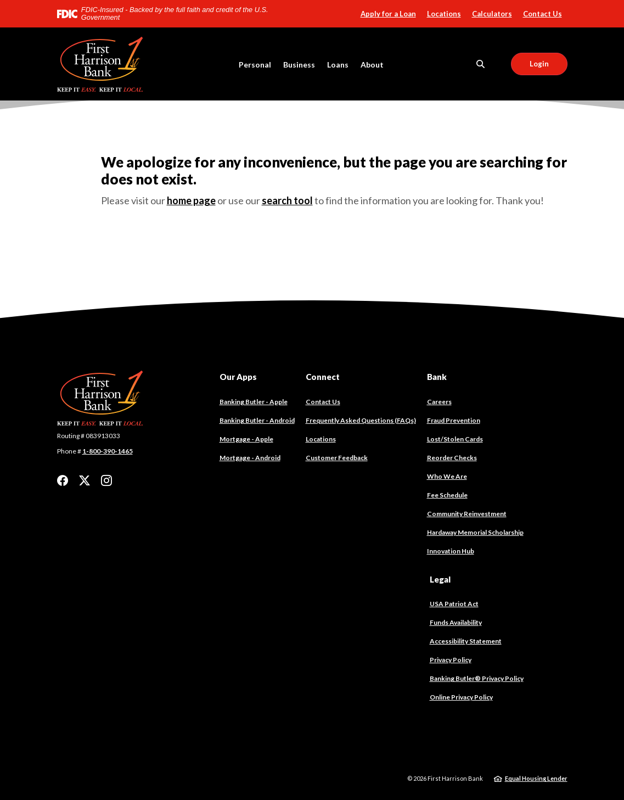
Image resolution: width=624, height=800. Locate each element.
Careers (439, 402)
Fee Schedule (447, 495)
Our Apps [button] (238, 377)
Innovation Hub (450, 551)
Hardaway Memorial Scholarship (475, 532)
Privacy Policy (450, 660)
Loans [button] (337, 64)
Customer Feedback (337, 458)
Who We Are (447, 476)
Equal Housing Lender (536, 778)
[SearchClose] (480, 64)
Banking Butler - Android (257, 421)
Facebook (62, 480)
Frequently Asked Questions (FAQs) (361, 420)
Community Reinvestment (467, 514)
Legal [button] (440, 579)
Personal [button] (255, 64)
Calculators (492, 13)
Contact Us (542, 13)
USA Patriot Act (454, 604)
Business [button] (299, 64)
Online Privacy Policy (461, 697)
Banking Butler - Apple (254, 402)
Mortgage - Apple (246, 439)
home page (191, 200)
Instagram (106, 480)
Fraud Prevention (453, 420)
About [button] (372, 64)
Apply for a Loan (388, 13)
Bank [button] (437, 377)
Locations (444, 13)
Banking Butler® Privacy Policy (477, 678)
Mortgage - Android (250, 458)
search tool (287, 200)
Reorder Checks (452, 458)
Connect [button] (323, 377)
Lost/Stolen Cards (455, 439)
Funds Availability (456, 622)
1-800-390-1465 (107, 451)
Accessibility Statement (466, 641)
